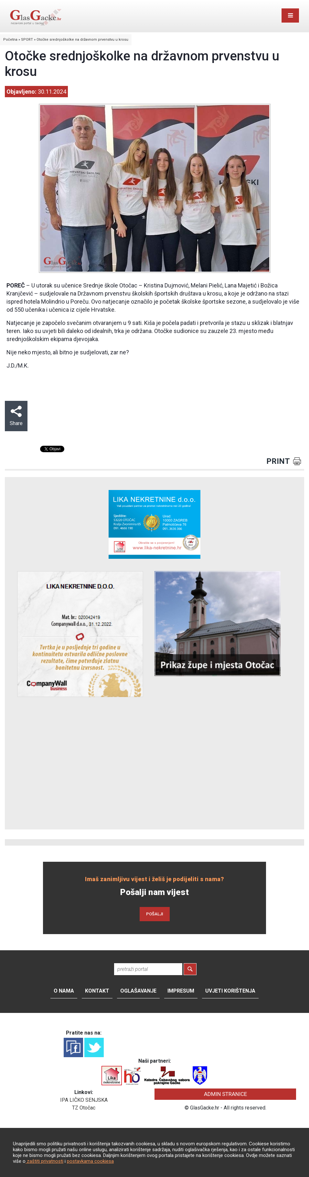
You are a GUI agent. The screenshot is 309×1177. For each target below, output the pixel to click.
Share (16, 416)
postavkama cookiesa (90, 1161)
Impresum (180, 991)
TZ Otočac (83, 1108)
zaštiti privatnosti (44, 1161)
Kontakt (97, 991)
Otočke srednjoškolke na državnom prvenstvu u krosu (82, 39)
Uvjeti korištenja (230, 991)
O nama (64, 991)
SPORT (27, 39)
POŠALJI (154, 913)
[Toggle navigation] (290, 15)
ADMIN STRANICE (225, 1094)
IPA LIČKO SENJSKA (84, 1100)
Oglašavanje (138, 991)
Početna (10, 39)
